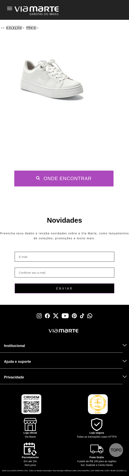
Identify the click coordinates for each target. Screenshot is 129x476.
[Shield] (96, 428)
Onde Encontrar (64, 178)
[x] (55, 316)
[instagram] (39, 316)
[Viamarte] (44, 331)
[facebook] (47, 316)
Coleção (14, 27)
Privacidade (14, 377)
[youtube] (65, 316)
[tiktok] (82, 316)
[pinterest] (74, 316)
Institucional (14, 346)
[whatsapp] (90, 316)
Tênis (31, 27)
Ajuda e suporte (17, 362)
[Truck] (12, 336)
